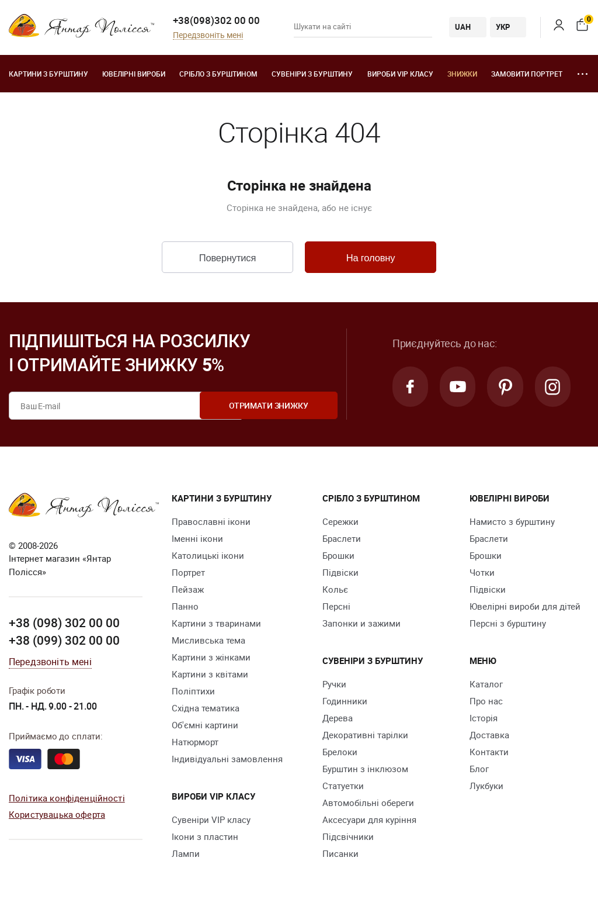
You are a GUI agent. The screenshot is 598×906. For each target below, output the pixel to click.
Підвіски (340, 573)
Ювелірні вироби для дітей (525, 607)
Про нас (486, 701)
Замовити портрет (526, 73)
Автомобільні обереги (368, 803)
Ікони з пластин (205, 837)
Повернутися (227, 258)
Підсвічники (348, 837)
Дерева (337, 718)
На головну (370, 258)
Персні (336, 607)
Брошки (338, 556)
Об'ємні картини (205, 725)
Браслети (341, 539)
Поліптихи (193, 691)
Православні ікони (211, 522)
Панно (185, 607)
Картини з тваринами (216, 624)
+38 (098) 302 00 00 (64, 623)
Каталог (486, 684)
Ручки (334, 684)
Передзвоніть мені (208, 35)
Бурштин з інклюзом (365, 769)
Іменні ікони (197, 539)
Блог (479, 769)
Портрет (188, 573)
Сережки (340, 522)
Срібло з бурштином (218, 73)
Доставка (489, 735)
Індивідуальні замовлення (227, 759)
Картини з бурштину (48, 73)
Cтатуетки (343, 786)
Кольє (335, 590)
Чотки (482, 573)
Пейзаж (188, 590)
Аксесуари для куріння (369, 820)
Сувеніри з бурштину (312, 73)
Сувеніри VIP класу (211, 820)
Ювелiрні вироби (133, 73)
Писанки (340, 854)
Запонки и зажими (361, 624)
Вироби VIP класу (400, 73)
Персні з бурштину (508, 624)
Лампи (186, 854)
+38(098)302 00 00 (216, 20)
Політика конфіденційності (67, 798)
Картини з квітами (210, 674)
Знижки (462, 73)
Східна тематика (205, 708)
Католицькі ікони (208, 556)
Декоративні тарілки (365, 735)
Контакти (489, 752)
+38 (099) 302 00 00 (64, 641)
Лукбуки (486, 786)
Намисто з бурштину (512, 522)
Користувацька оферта (57, 815)
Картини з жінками (211, 657)
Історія (484, 718)
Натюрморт (195, 742)
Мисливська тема (208, 640)
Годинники (344, 701)
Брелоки (339, 752)
